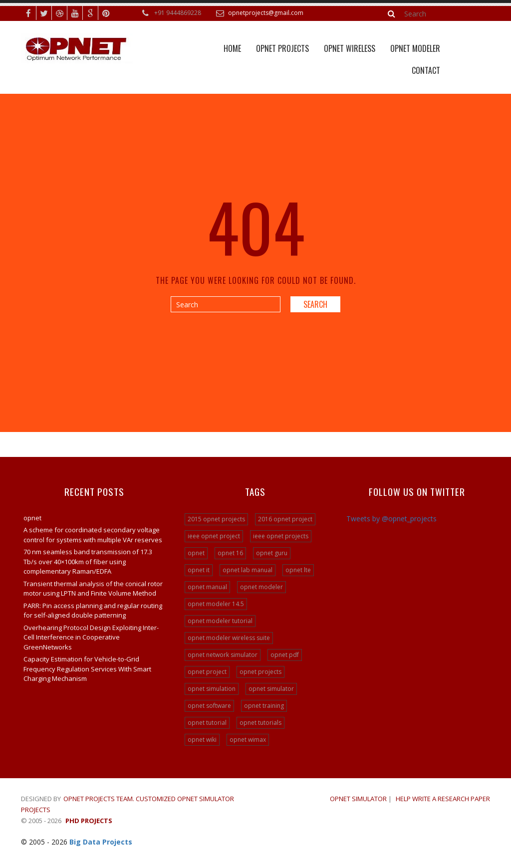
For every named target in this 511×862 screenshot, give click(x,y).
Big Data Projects (100, 842)
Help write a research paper (443, 798)
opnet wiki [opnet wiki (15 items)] (202, 739)
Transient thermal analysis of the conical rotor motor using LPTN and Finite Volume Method (93, 588)
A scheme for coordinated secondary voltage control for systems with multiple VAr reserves (92, 534)
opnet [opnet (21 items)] (196, 553)
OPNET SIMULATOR (358, 798)
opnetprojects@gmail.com (265, 12)
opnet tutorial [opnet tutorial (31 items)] (207, 722)
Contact (426, 70)
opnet (32, 517)
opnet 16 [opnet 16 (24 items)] (230, 553)
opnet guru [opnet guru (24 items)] (271, 553)
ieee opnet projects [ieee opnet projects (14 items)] (280, 536)
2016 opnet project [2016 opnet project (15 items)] (285, 519)
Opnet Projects (282, 48)
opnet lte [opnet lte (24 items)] (298, 570)
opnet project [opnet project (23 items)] (207, 671)
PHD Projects (88, 820)
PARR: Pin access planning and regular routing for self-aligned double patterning (92, 610)
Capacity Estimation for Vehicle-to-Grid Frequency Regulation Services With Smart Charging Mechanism (87, 668)
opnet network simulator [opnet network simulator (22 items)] (222, 654)
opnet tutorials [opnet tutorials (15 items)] (260, 722)
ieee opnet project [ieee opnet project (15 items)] (214, 536)
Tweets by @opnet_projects (391, 518)
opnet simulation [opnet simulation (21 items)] (212, 688)
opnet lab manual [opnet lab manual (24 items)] (247, 570)
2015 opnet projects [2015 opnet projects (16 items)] (216, 519)
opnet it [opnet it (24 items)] (199, 570)
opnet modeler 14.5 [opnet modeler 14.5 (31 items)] (216, 604)
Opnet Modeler (415, 48)
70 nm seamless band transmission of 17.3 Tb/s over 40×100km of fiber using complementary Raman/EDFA (87, 561)
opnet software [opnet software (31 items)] (209, 705)
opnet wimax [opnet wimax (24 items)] (248, 739)
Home (232, 48)
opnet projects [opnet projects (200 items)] (260, 671)
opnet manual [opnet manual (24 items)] (207, 587)
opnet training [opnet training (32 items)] (264, 705)
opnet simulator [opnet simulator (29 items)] (271, 688)
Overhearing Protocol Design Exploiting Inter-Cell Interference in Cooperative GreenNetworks (91, 637)
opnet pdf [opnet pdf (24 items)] (284, 654)
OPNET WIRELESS (349, 48)
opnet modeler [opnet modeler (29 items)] (261, 587)
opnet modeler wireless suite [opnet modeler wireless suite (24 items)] (229, 638)
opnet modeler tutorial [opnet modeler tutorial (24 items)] (220, 621)
